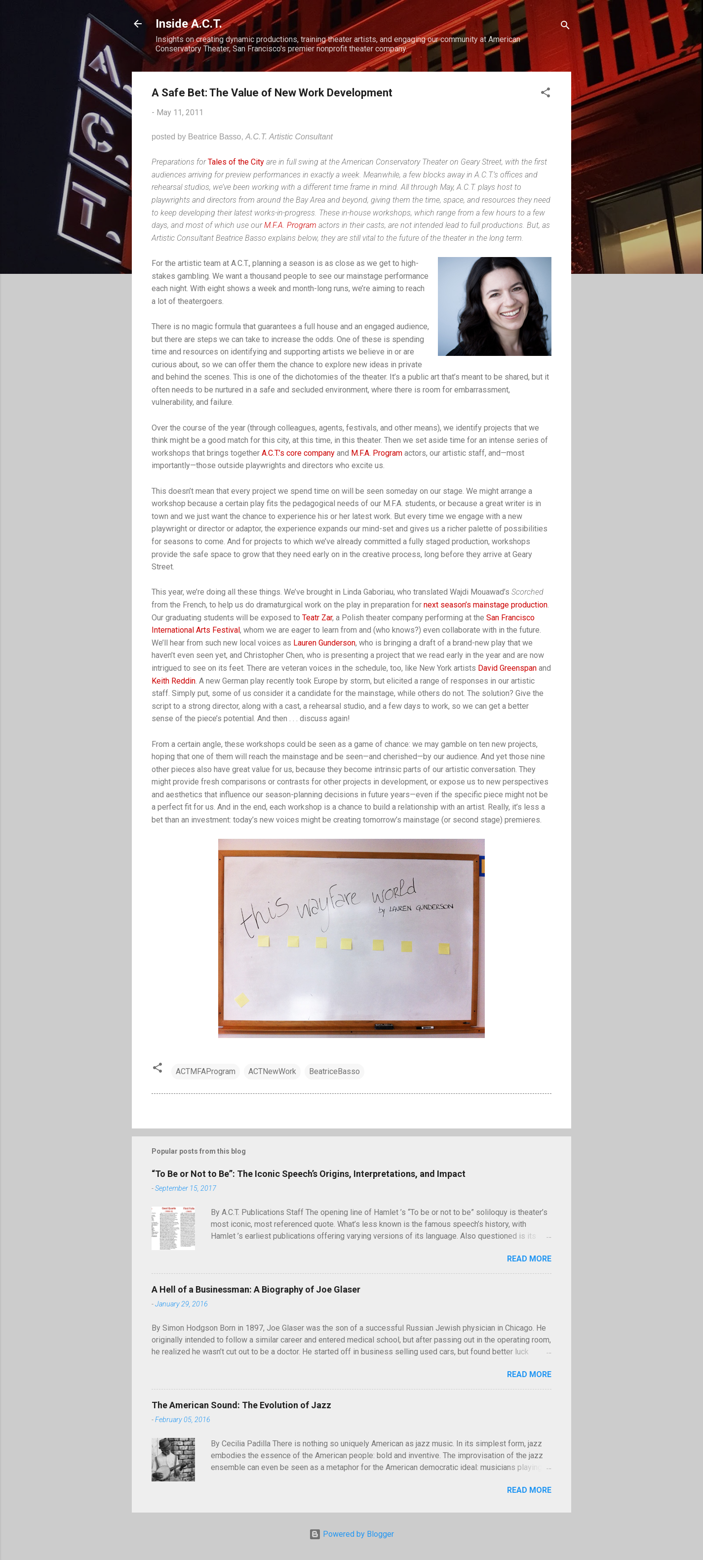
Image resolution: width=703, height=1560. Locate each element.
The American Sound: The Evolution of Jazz (241, 1405)
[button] (545, 94)
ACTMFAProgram (205, 1071)
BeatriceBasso (334, 1071)
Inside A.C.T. (189, 24)
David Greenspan (507, 668)
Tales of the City (236, 162)
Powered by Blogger (351, 1534)
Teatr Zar (317, 617)
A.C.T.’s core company (298, 453)
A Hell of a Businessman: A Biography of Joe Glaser (256, 1289)
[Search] (565, 27)
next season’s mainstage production (485, 604)
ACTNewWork (272, 1071)
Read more (529, 1258)
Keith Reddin (173, 681)
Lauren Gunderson (324, 643)
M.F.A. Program (290, 225)
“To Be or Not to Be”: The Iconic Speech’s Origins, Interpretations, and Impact (309, 1174)
